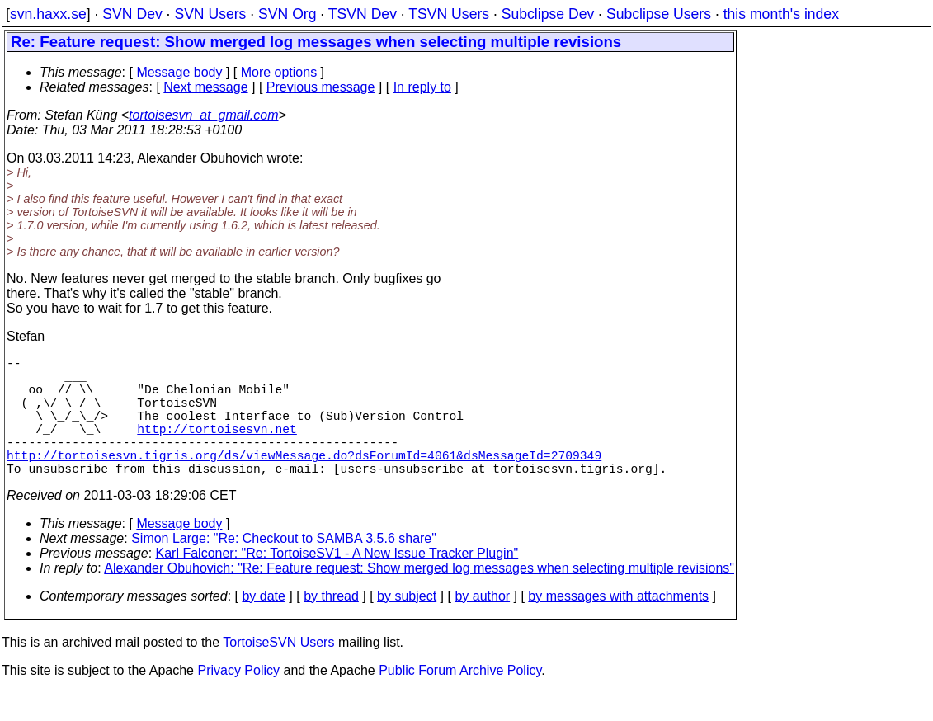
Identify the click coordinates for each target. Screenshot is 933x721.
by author (482, 626)
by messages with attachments (618, 626)
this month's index (781, 14)
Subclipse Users (658, 14)
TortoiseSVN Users (278, 672)
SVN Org (287, 14)
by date (263, 626)
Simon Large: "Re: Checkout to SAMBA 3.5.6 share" (283, 568)
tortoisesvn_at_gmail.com (203, 115)
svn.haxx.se (48, 14)
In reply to (422, 87)
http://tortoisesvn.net (216, 448)
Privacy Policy (238, 700)
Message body (179, 72)
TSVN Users (448, 14)
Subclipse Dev (548, 14)
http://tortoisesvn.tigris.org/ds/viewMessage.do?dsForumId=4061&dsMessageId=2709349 (304, 481)
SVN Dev (132, 14)
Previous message (320, 87)
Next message (205, 87)
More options (279, 72)
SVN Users (210, 14)
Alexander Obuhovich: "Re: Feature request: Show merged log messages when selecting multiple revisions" (419, 598)
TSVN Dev (362, 14)
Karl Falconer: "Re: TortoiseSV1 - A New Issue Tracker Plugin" (337, 583)
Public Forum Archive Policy (460, 700)
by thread (331, 626)
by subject (406, 626)
